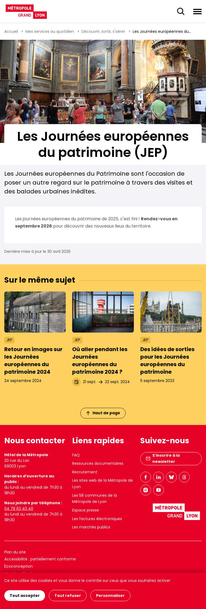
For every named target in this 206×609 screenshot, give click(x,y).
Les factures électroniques (97, 518)
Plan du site (15, 552)
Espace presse (85, 510)
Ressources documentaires (97, 463)
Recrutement (84, 472)
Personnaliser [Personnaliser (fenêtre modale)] (110, 595)
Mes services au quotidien (49, 31)
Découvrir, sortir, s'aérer (103, 31)
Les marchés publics (91, 527)
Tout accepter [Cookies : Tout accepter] (25, 595)
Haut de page (103, 413)
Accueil (11, 31)
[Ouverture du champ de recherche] (181, 11)
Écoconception (18, 566)
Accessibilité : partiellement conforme (40, 559)
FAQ (76, 455)
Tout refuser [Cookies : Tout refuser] (67, 595)
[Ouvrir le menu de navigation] (197, 11)
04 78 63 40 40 (18, 508)
